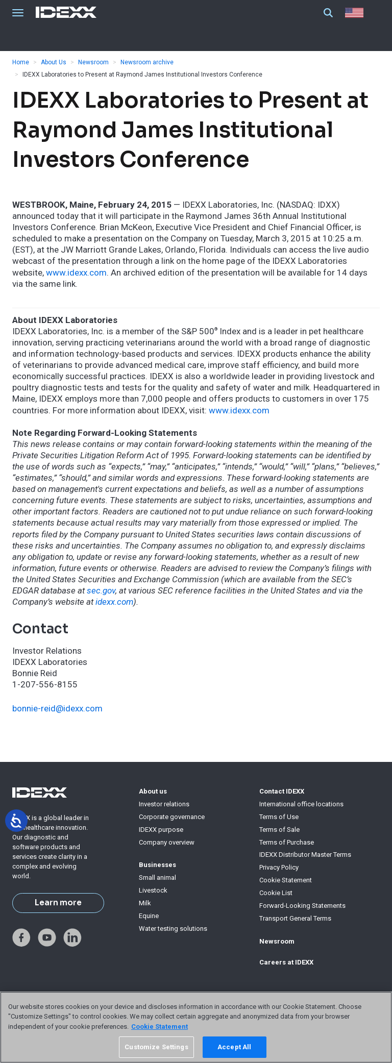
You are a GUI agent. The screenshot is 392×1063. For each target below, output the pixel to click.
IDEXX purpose (161, 829)
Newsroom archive (147, 62)
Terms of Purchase (286, 842)
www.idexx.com (76, 272)
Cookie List (275, 893)
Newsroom (93, 62)
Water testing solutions (173, 928)
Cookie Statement (285, 880)
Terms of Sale (279, 829)
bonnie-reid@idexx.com (57, 708)
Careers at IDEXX (286, 962)
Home (20, 62)
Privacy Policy (279, 867)
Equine (149, 916)
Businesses (157, 865)
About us (153, 791)
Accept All (234, 1047)
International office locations (301, 804)
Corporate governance (172, 817)
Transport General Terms (295, 918)
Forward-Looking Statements (302, 905)
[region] (196, 1027)
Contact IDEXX (281, 791)
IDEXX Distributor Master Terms (305, 854)
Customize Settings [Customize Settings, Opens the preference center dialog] (156, 1047)
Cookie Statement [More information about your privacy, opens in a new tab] (159, 1026)
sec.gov (101, 590)
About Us (53, 62)
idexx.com (114, 602)
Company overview (166, 842)
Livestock (153, 890)
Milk (145, 903)
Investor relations (164, 804)
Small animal (157, 877)
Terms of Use (279, 817)
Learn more (58, 903)
